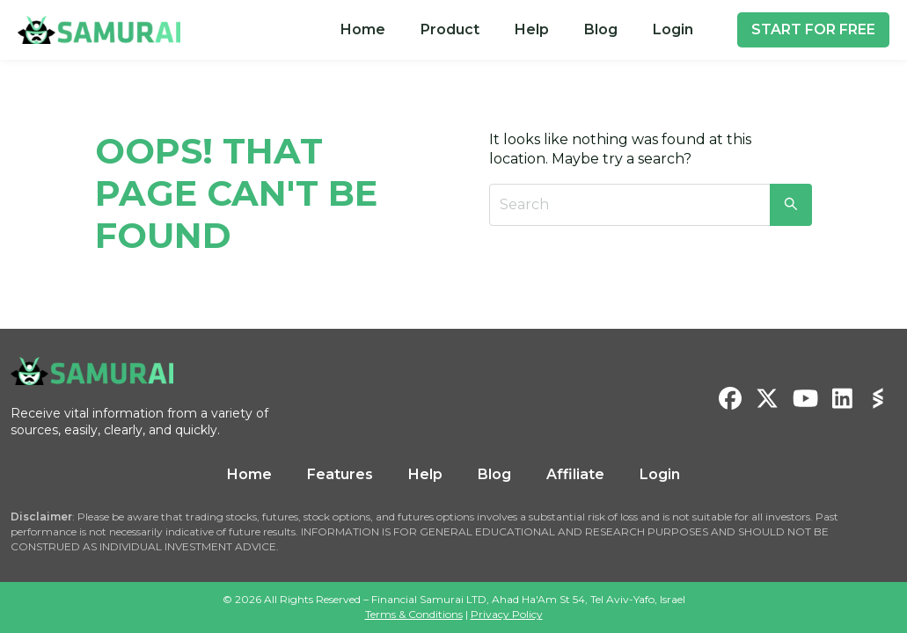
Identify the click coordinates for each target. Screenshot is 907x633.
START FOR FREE (813, 29)
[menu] (517, 30)
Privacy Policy (507, 614)
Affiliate (575, 474)
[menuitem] (363, 30)
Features (340, 474)
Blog (601, 29)
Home (362, 29)
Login (673, 29)
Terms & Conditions (414, 614)
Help (532, 29)
